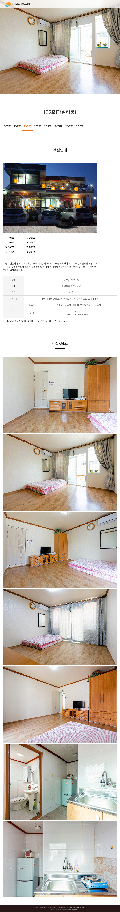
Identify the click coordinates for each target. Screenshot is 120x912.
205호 (69, 126)
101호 (7, 126)
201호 (37, 126)
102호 (17, 126)
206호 (80, 126)
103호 (27, 126)
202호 (48, 126)
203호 (58, 126)
